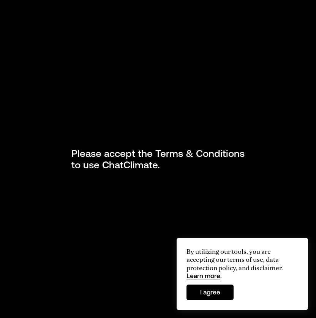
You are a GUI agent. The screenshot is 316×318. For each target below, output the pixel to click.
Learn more (203, 276)
